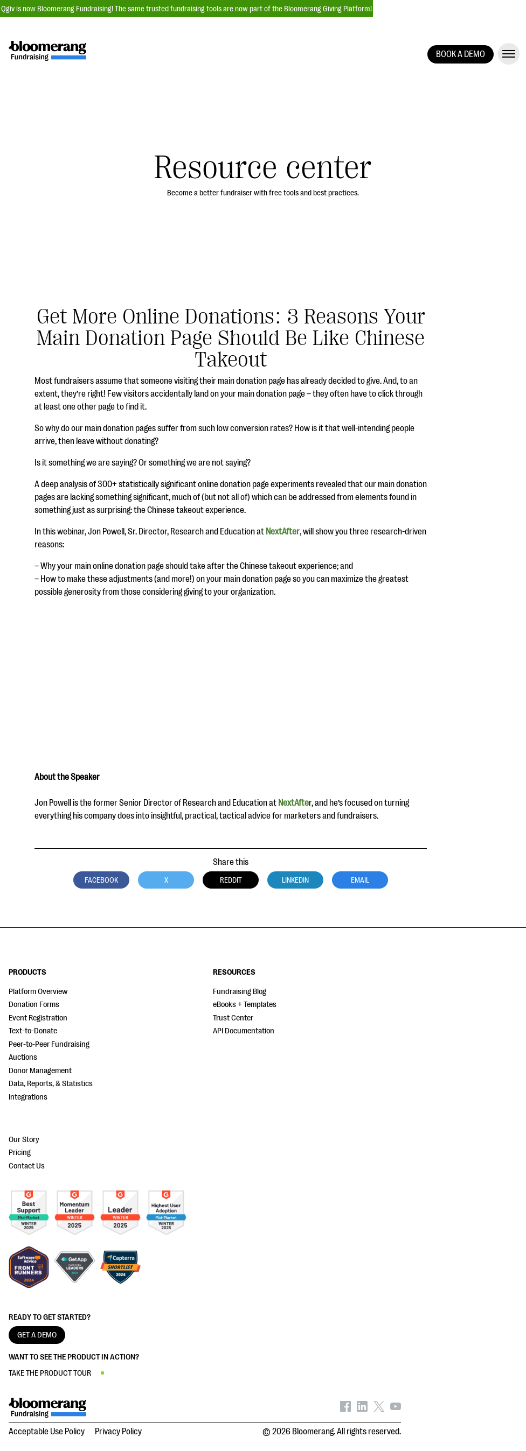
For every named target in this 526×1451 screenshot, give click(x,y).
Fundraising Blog (239, 991)
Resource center (263, 167)
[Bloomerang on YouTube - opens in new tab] (395, 1409)
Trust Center (233, 1018)
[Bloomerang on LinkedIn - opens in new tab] (362, 1409)
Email (360, 880)
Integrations (28, 1097)
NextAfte (293, 803)
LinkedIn (295, 880)
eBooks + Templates (244, 1004)
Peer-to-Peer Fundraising (49, 1044)
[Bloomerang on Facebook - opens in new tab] (345, 1409)
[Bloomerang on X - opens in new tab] (378, 1409)
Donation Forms (34, 1004)
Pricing (20, 1152)
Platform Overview (38, 991)
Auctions (23, 1057)
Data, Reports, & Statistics (51, 1083)
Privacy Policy (118, 1431)
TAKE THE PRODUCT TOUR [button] (50, 1373)
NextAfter (283, 532)
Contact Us (27, 1166)
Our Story (24, 1139)
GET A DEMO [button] (37, 1335)
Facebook (101, 880)
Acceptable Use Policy (47, 1431)
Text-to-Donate (33, 1031)
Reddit (231, 880)
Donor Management (40, 1070)
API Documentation (243, 1031)
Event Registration (38, 1018)
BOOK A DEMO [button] (460, 54)
